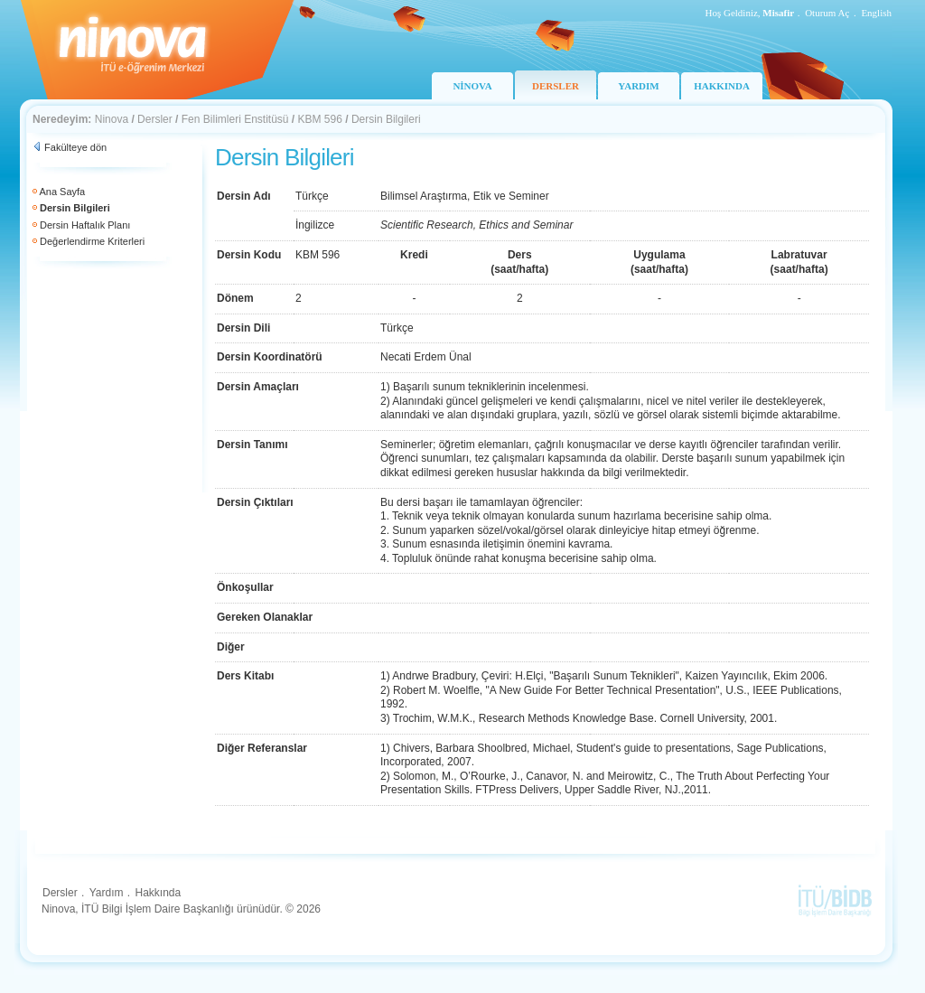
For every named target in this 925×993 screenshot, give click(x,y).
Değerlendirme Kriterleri (92, 241)
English (876, 12)
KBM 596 (320, 119)
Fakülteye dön (75, 147)
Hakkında (158, 892)
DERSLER (555, 85)
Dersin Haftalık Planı (85, 225)
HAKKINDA (722, 85)
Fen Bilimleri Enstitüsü (235, 119)
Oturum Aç (827, 12)
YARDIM (638, 85)
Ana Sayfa (62, 191)
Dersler (155, 119)
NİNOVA (472, 85)
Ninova (111, 119)
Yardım (106, 892)
